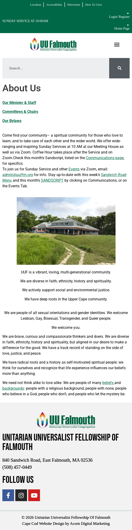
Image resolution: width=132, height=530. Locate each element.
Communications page (105, 158)
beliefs (108, 382)
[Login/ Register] (128, 13)
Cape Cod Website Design (43, 523)
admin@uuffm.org (17, 175)
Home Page (122, 28)
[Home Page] (128, 25)
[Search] (119, 68)
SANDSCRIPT (52, 180)
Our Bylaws (11, 121)
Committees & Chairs (20, 111)
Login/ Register (119, 17)
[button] (116, 44)
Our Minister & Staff (19, 102)
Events (74, 169)
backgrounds (13, 388)
